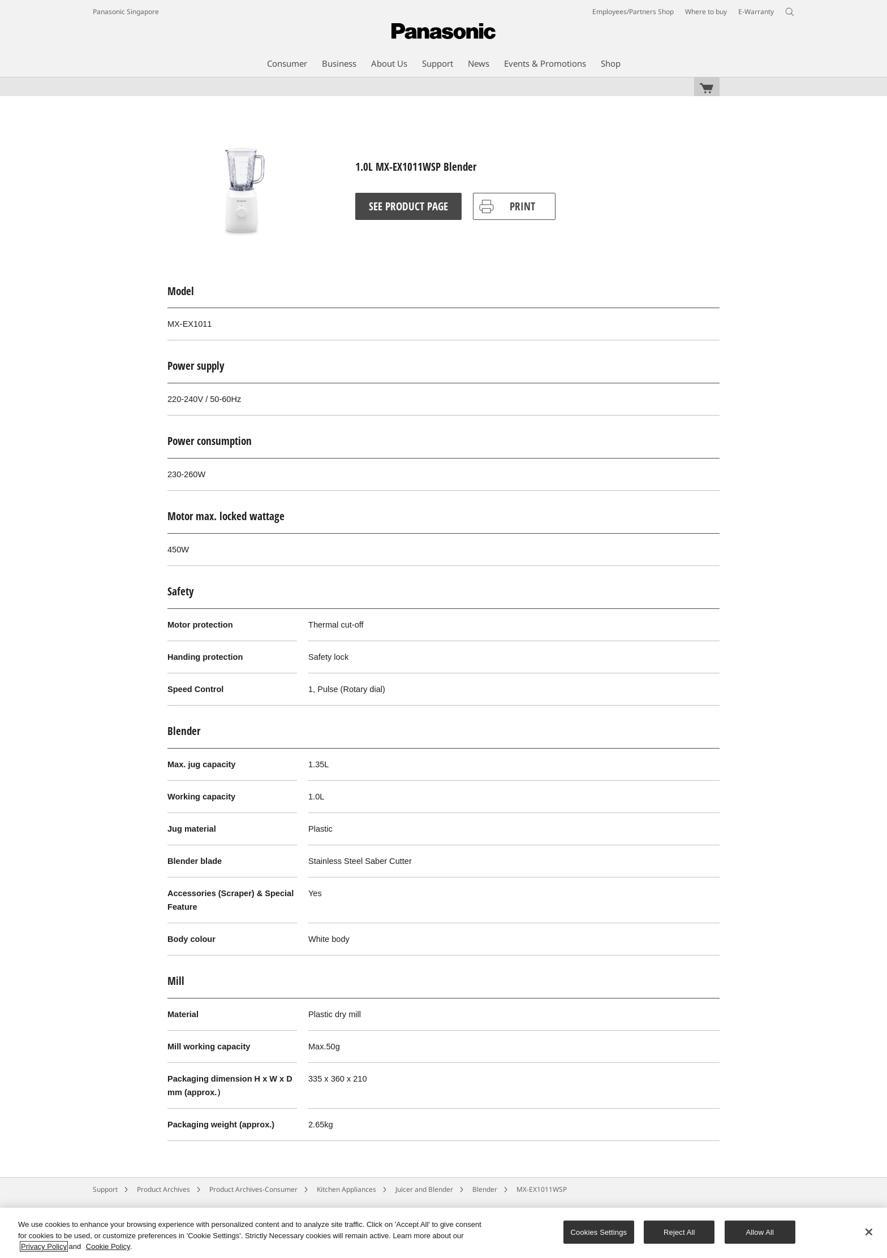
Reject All (679, 1231)
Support (105, 1189)
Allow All (760, 1231)
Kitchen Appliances (346, 1189)
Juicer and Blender (424, 1189)
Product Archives (163, 1189)
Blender (484, 1189)
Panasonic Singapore (126, 11)
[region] (443, 1233)
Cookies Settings (599, 1231)
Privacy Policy (44, 1246)
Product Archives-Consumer (253, 1189)
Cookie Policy (108, 1246)
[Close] (868, 1232)
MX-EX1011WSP (541, 1189)
